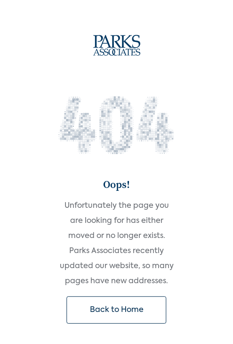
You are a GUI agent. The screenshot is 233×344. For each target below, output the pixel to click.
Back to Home (117, 310)
